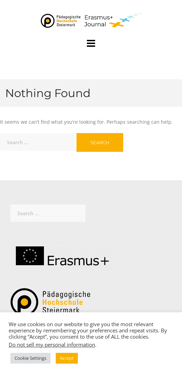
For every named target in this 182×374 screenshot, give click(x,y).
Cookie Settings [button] (30, 358)
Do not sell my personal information (52, 344)
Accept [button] (67, 358)
